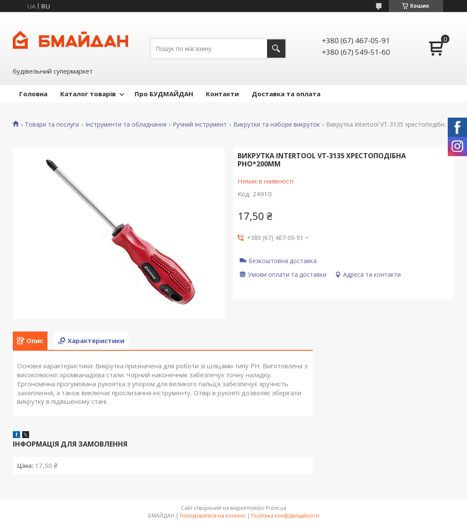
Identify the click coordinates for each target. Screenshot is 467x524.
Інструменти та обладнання (126, 124)
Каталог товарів (88, 93)
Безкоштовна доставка (283, 260)
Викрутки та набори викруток (276, 124)
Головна (33, 93)
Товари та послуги (52, 124)
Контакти (222, 93)
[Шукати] (276, 48)
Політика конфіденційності (285, 515)
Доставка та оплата (286, 93)
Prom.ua (276, 508)
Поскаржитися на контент (213, 515)
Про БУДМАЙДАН (164, 93)
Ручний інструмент (200, 124)
